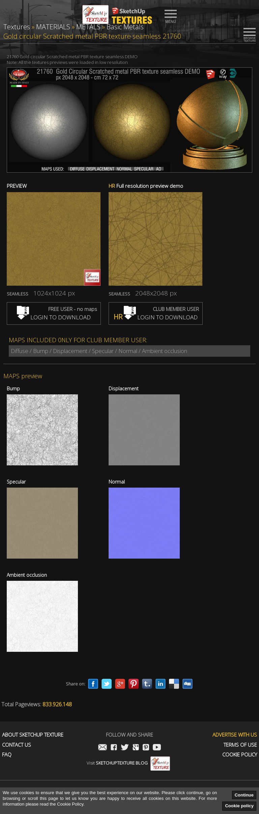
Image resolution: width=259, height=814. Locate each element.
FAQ (6, 754)
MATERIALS (53, 26)
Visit (128, 763)
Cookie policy (239, 805)
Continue (244, 795)
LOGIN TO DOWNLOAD (54, 317)
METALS (88, 26)
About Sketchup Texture (32, 735)
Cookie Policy (239, 754)
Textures (16, 26)
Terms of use (240, 745)
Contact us (16, 745)
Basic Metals (125, 26)
